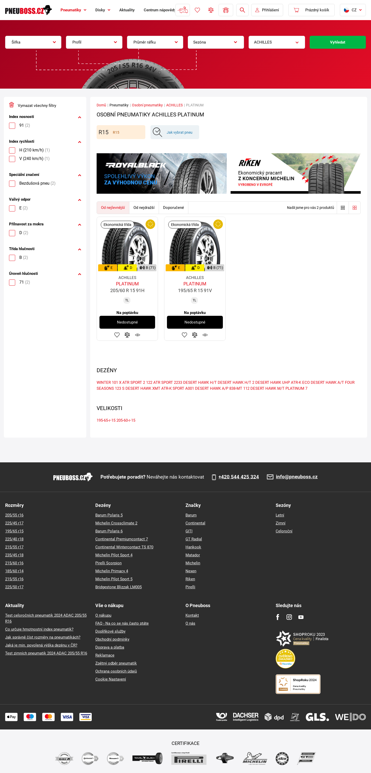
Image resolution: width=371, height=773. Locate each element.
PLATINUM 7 (296, 388)
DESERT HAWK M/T (267, 388)
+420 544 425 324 (238, 477)
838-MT (235, 388)
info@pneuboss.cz (297, 477)
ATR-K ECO (300, 382)
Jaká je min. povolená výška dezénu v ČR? (41, 645)
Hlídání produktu (137, 334)
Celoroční (284, 531)
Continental (195, 523)
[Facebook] (277, 617)
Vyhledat (337, 42)
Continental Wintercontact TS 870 (124, 547)
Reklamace (104, 655)
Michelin (192, 563)
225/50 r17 (14, 587)
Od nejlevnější (113, 207)
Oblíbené (197, 10)
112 (246, 388)
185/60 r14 (14, 571)
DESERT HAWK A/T (327, 382)
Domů (101, 105)
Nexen (190, 571)
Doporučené (173, 207)
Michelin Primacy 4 (111, 571)
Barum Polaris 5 (109, 515)
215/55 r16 (14, 579)
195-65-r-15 (106, 420)
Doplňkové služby (110, 631)
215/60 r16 (14, 563)
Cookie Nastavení (110, 679)
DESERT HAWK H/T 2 (236, 382)
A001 (189, 388)
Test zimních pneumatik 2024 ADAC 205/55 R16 (46, 653)
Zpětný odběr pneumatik (116, 663)
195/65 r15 (14, 531)
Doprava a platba (109, 647)
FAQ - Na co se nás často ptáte (122, 623)
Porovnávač (211, 10)
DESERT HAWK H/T (200, 382)
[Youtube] (300, 617)
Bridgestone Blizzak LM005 (118, 587)
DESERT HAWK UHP (272, 382)
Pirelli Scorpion (108, 563)
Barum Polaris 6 (109, 531)
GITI (188, 531)
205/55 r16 (14, 515)
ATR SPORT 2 (133, 382)
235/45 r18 (14, 555)
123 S (119, 388)
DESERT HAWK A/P (211, 388)
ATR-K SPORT (172, 388)
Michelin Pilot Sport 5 (113, 579)
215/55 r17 (14, 547)
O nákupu (103, 615)
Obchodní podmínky (112, 639)
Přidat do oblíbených (117, 334)
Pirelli (190, 587)
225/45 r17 (14, 523)
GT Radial (193, 539)
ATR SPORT (163, 382)
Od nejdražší (144, 207)
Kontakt (192, 615)
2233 (178, 382)
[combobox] (33, 42)
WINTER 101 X (109, 382)
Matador (192, 555)
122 (149, 382)
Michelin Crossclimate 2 (116, 523)
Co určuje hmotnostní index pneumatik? (39, 629)
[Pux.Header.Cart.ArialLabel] (311, 10)
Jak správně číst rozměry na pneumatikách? (42, 637)
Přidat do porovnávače (127, 334)
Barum (191, 515)
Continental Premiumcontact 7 (121, 539)
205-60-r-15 (125, 420)
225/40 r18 (14, 539)
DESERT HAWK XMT (142, 388)
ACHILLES (174, 105)
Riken (190, 579)
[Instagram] (289, 617)
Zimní (280, 523)
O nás (190, 623)
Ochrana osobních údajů (116, 671)
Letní (280, 515)
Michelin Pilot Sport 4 (113, 555)
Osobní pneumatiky (147, 105)
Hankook (193, 547)
